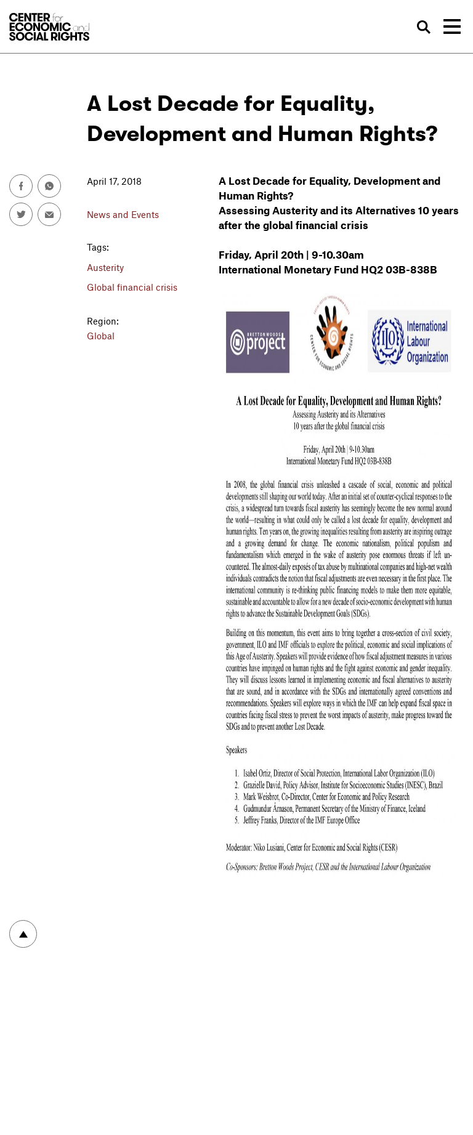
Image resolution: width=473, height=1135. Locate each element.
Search (424, 27)
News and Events (123, 214)
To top (23, 934)
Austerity (105, 267)
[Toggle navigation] (452, 26)
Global (101, 335)
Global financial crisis (132, 287)
